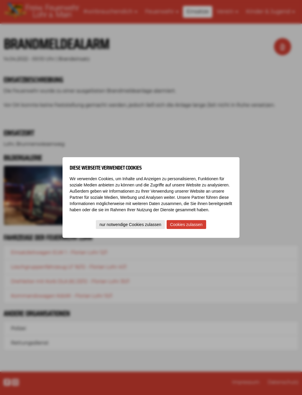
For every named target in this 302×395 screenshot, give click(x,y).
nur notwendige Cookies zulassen (130, 224)
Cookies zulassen (186, 224)
